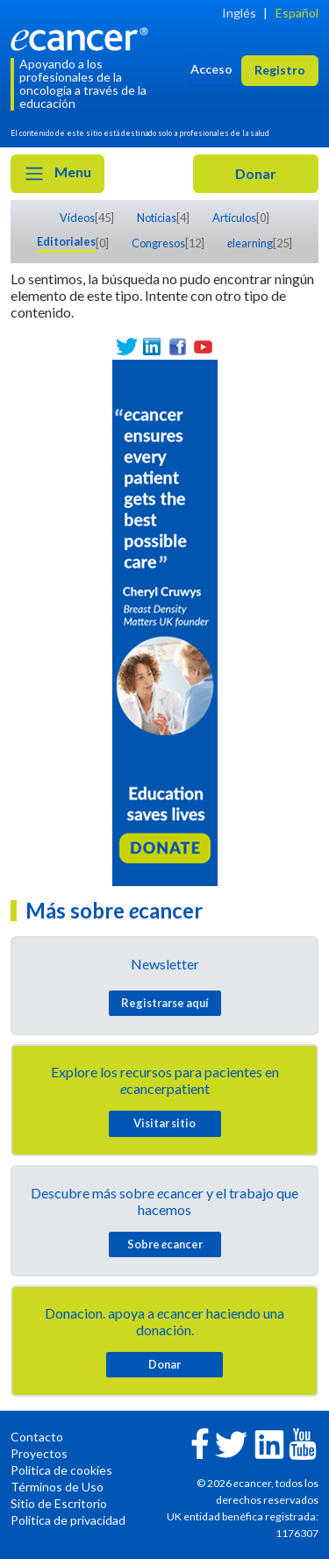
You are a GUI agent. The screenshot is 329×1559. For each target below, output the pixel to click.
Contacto (37, 1436)
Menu (57, 173)
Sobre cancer (165, 1244)
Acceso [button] (211, 68)
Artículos (234, 218)
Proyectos (39, 1453)
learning (250, 243)
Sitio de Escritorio (59, 1503)
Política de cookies (61, 1469)
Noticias (156, 218)
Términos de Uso (57, 1486)
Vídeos (77, 218)
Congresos (158, 243)
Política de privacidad (68, 1520)
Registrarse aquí (165, 1003)
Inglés (239, 12)
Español (296, 12)
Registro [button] (279, 69)
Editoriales (66, 241)
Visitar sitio (164, 1123)
